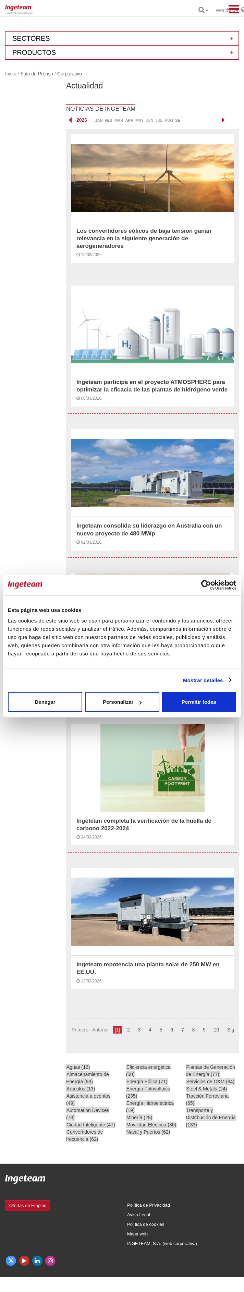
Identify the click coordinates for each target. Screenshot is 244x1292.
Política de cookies (145, 1224)
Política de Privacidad (148, 1205)
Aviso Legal (138, 1214)
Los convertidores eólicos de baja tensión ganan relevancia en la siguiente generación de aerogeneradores (143, 238)
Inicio (10, 73)
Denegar (45, 702)
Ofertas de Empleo (27, 1205)
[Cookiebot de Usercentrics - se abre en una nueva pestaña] (206, 585)
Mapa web (137, 1233)
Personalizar (122, 702)
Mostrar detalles (203, 680)
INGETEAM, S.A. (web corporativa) (162, 1243)
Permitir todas (199, 702)
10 (216, 1030)
